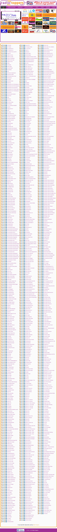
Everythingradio (10, 350)
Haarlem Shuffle (10, 435)
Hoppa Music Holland (11, 505)
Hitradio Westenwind (11, 479)
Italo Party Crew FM (29, 72)
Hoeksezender (10, 490)
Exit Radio (9, 354)
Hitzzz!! (8, 489)
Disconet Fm (9, 321)
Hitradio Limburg (10, 476)
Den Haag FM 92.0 (10, 310)
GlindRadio (9, 407)
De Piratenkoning (10, 292)
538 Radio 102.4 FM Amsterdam (13, 85)
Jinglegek (27, 82)
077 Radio (9, 46)
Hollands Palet (10, 502)
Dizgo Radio (9, 323)
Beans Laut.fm (10, 155)
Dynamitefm (9, 337)
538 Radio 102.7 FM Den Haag (13, 89)
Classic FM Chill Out (11, 207)
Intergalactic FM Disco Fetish (31, 56)
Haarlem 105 (9, 433)
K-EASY (27, 95)
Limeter (27, 144)
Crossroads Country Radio (12, 266)
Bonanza (9, 175)
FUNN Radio (9, 394)
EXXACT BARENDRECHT (12, 360)
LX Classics (28, 162)
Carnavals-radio (10, 191)
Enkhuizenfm (9, 346)
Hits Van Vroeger (10, 484)
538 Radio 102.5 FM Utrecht (12, 87)
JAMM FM (27, 77)
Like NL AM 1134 (29, 141)
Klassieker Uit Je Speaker (30, 116)
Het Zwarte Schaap (10, 450)
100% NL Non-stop (10, 59)
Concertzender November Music (13, 246)
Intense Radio (28, 53)
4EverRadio (9, 69)
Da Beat (8, 268)
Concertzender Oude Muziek (12, 250)
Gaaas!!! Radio (10, 398)
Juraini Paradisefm (29, 92)
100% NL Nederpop (10, 58)
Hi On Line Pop (10, 464)
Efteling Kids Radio (10, 342)
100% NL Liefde (10, 56)
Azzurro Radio (9, 147)
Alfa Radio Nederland (11, 118)
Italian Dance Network (30, 71)
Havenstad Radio (10, 448)
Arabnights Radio (10, 139)
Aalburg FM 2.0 (10, 108)
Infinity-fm (27, 51)
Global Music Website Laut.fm (12, 409)
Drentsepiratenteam (10, 334)
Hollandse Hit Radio (11, 503)
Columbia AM (9, 220)
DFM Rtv (9, 311)
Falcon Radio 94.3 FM (11, 362)
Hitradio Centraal (10, 474)
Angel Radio (9, 133)
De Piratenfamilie (10, 290)
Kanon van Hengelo (29, 100)
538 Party (9, 82)
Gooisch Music (10, 417)
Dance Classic (10, 269)
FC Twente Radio (10, 367)
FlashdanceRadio (10, 372)
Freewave (9, 386)
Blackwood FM (10, 167)
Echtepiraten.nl (10, 339)
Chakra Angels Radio (11, 199)
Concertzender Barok (11, 227)
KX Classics (28, 124)
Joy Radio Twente (29, 90)
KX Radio (27, 126)
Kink (26, 111)
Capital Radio (9, 188)
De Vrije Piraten (10, 300)
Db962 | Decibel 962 (11, 277)
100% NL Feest (10, 55)
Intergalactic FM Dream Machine (31, 58)
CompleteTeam (10, 224)
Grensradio (9, 424)
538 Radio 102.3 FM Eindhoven (13, 84)
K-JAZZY (27, 98)
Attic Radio (9, 146)
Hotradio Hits (9, 511)
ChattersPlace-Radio (11, 201)
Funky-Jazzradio (10, 393)
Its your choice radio (29, 74)
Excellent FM (9, 352)
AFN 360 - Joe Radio (11, 116)
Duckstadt (9, 336)
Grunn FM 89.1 (10, 432)
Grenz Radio (9, 425)
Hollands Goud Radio (11, 500)
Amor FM (9, 124)
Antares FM (9, 134)
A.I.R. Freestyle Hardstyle (12, 105)
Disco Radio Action (10, 320)
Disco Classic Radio (11, 316)
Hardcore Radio (10, 445)
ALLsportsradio (10, 123)
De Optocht (9, 287)
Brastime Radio (10, 180)
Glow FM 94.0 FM (10, 412)
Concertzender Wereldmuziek (12, 258)
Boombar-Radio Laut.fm (11, 178)
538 (8, 71)
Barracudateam (10, 154)
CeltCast (9, 193)
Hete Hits (9, 451)
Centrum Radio (10, 196)
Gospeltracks (9, 420)
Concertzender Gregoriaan (12, 237)
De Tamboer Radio (10, 294)
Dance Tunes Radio (10, 276)
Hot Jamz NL (9, 508)
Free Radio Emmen (10, 383)
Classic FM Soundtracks (11, 211)
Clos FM (8, 214)
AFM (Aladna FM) (10, 113)
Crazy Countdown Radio (11, 263)
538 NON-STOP (10, 81)
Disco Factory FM (10, 318)
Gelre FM (9, 401)
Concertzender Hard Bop (11, 238)
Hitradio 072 (9, 471)
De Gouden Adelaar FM (11, 281)
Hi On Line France (10, 456)
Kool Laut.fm (28, 121)
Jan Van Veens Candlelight (30, 79)
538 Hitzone (9, 77)
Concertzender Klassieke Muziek (13, 243)
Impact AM (27, 45)
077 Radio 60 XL (10, 48)
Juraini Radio (28, 94)
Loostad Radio (28, 160)
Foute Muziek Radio (11, 378)
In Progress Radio (29, 46)
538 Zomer (9, 95)
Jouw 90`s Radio (29, 85)
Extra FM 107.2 (10, 357)
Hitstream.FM (9, 487)
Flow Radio (9, 375)
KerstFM (27, 107)
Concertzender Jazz (11, 240)
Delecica (9, 307)
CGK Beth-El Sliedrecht (11, 198)
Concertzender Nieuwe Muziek (12, 245)
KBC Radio (28, 102)
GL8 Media (9, 406)
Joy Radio (27, 87)
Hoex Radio (9, 492)
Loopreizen (28, 159)
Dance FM (9, 271)
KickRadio (27, 108)
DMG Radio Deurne (10, 324)
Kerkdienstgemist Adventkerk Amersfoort (31, 104)
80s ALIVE (9, 100)
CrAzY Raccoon (10, 264)
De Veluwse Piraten (10, 297)
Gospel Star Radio (10, 419)
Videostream (20, 7)
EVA (8, 349)
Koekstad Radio (28, 118)
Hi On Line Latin (10, 461)
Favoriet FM (9, 365)
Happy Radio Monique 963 (12, 440)
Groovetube (9, 430)
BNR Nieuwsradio (10, 172)
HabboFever (9, 437)
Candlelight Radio (10, 186)
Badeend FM (9, 152)
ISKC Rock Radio (29, 69)
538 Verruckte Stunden (11, 94)
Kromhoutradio (28, 123)
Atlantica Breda (10, 144)
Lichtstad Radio (28, 139)
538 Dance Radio (10, 74)
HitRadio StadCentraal (11, 477)
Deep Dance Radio (10, 303)
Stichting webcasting (29, 7)
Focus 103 (9, 376)
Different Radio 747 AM (11, 313)
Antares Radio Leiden (11, 136)
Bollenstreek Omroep (11, 173)
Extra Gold (9, 359)
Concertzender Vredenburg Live (13, 256)
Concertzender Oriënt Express (12, 248)
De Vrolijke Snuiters (10, 302)
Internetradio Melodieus (30, 59)
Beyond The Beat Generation (12, 162)
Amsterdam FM (10, 126)
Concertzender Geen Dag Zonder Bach (13, 235)
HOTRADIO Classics (11, 510)
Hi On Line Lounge (10, 463)
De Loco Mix (9, 285)
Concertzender (10, 225)
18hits (8, 63)
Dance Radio (9, 272)
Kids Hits (27, 110)
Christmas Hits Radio (11, 204)
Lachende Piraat (29, 131)
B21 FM (8, 149)
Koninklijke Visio (28, 120)
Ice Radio (9, 518)
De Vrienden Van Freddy (11, 298)
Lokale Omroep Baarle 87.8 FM (31, 154)
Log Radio (27, 146)
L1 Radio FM (28, 129)
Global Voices (9, 411)
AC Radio (9, 111)
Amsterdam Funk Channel (12, 128)
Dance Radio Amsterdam (11, 274)
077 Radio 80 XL (10, 50)
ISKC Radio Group (29, 68)
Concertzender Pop (10, 251)
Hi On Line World (10, 466)
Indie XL (27, 50)
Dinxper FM (9, 315)
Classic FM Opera (10, 209)
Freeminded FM (10, 385)
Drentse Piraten (10, 331)
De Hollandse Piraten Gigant (12, 284)
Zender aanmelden (11, 7)
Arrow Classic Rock (10, 142)
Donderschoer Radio (11, 328)
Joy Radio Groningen (29, 89)
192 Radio (9, 64)
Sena (37, 7)
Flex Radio (9, 373)
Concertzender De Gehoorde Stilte (12, 229)
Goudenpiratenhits (10, 422)
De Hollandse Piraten (11, 282)
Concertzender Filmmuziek (12, 230)
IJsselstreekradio (10, 521)
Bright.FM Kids (10, 183)
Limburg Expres (28, 142)
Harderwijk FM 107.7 (11, 446)
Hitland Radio (9, 469)
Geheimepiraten (10, 399)
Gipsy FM (9, 404)
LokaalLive (27, 152)
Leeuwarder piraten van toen (31, 136)
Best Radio (9, 159)
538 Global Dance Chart (11, 76)
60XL (8, 97)
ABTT (8, 110)
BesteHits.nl (9, 160)
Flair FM (8, 370)
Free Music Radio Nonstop (12, 381)
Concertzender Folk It (11, 232)
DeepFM (9, 305)
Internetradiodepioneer (30, 61)
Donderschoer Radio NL (11, 329)
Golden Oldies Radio (11, 414)
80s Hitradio (9, 103)
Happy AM (9, 438)
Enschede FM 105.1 (11, 347)
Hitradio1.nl (9, 482)
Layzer (27, 134)
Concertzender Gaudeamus (12, 233)
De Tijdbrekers (10, 295)
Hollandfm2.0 (9, 498)
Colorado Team (10, 219)
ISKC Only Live (28, 66)
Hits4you (9, 485)
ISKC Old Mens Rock (29, 64)
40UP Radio (9, 66)
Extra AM (9, 355)
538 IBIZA (9, 79)
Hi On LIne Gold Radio (11, 458)
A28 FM (8, 107)
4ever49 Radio (10, 68)
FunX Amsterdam (10, 396)
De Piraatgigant (10, 289)
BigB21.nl (9, 165)
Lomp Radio (28, 157)
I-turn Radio (9, 516)
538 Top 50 (9, 92)
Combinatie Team (10, 222)
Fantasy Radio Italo (10, 363)
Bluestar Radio (10, 170)
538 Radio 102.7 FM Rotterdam (13, 90)
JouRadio (27, 84)
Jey (26, 81)
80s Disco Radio (10, 102)
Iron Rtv (27, 63)
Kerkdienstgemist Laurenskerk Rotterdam (31, 105)
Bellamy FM (9, 157)
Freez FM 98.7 (10, 388)
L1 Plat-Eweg (28, 128)
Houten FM (9, 513)
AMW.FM (9, 131)
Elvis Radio (9, 344)
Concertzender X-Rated (11, 259)
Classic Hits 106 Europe (11, 212)
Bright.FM (9, 181)
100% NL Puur (10, 61)
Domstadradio (9, 326)
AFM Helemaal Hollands (11, 115)
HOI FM (8, 495)
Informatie (48, 7)
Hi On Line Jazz (10, 459)
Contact (53, 7)
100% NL (9, 53)
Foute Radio (9, 380)
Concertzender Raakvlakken (12, 253)
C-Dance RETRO (10, 185)
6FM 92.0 (9, 98)
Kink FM (27, 113)
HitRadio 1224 (9, 472)
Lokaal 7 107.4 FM (29, 149)
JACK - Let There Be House (31, 76)
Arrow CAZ (9, 141)
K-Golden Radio (28, 97)
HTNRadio (9, 515)
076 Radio (9, 45)
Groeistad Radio (10, 427)
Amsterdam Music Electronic (12, 129)
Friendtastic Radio (10, 389)
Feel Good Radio (10, 368)
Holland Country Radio (11, 497)
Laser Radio (28, 133)
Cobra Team (9, 217)
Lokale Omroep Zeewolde (30, 155)
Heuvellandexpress (10, 453)
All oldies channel (10, 120)
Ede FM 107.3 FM (10, 341)
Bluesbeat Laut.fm (10, 168)
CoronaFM (9, 261)
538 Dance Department (11, 72)
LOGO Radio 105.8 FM (30, 147)
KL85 (26, 115)
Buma (42, 7)
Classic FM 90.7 (10, 206)
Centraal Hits (9, 194)
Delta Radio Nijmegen (11, 308)
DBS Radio (9, 279)
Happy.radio (9, 443)
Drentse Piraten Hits (11, 333)
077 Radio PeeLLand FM (11, 51)
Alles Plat (9, 121)
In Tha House (28, 48)
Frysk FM (9, 391)
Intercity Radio (28, 55)
